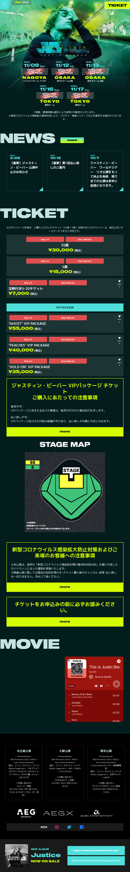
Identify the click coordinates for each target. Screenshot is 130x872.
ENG (25, 2)
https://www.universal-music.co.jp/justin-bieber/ (96, 860)
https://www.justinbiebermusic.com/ (96, 850)
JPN (18, 2)
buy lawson (84, 239)
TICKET (117, 6)
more (72, 140)
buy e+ (45, 239)
